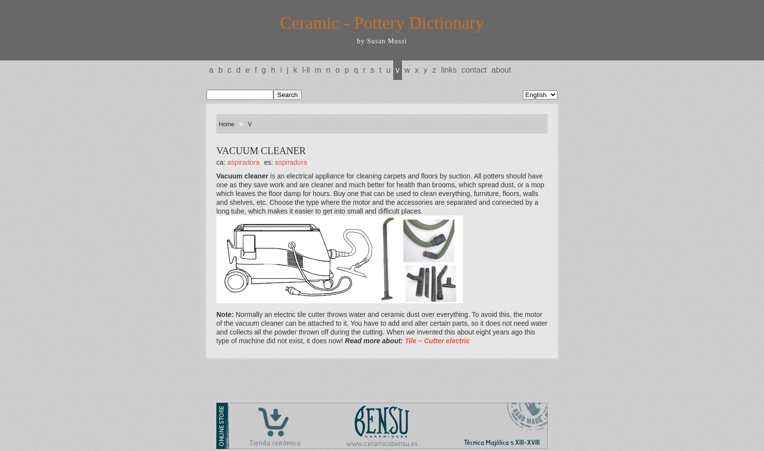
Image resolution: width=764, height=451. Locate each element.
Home (226, 124)
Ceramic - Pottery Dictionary (382, 23)
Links (449, 70)
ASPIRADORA (244, 162)
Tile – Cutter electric (437, 341)
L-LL (306, 70)
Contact (474, 70)
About (501, 70)
